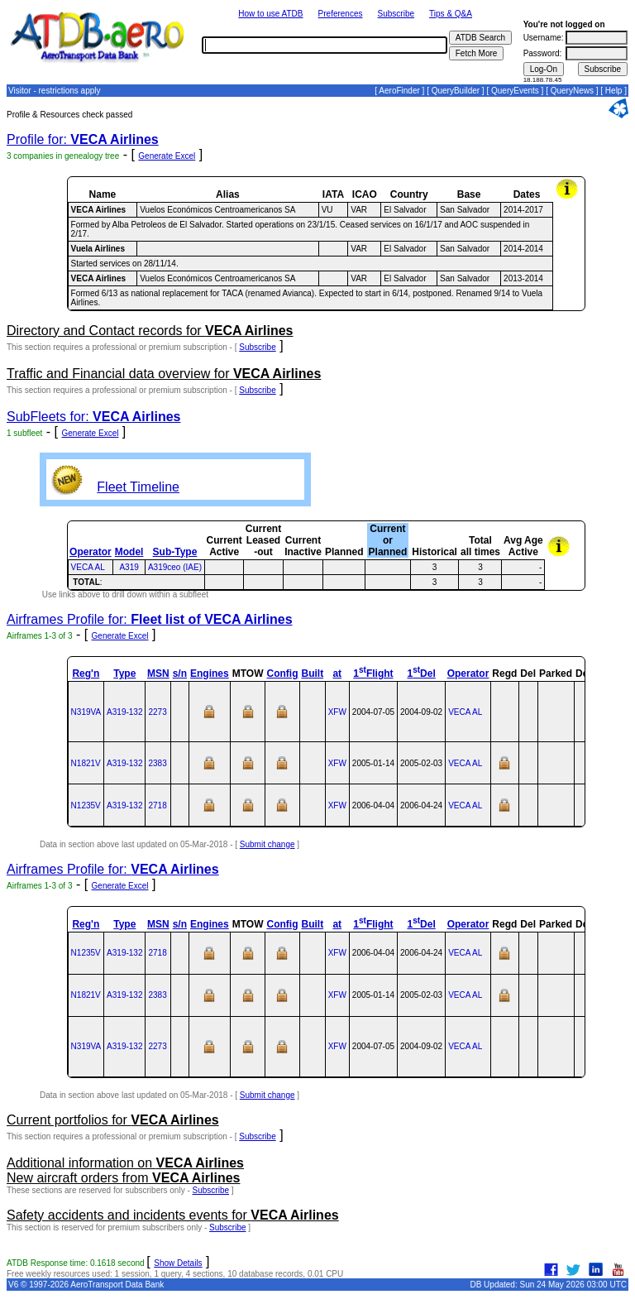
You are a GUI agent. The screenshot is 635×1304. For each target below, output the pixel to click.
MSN (158, 673)
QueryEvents (515, 90)
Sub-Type (175, 552)
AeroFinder (399, 90)
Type (124, 673)
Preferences (340, 13)
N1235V (86, 805)
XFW (337, 712)
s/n (180, 673)
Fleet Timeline (138, 487)
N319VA (86, 712)
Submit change (267, 844)
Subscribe (396, 13)
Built (312, 673)
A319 (128, 567)
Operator (90, 552)
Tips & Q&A (450, 13)
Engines (209, 673)
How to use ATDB (270, 13)
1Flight (373, 673)
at (336, 673)
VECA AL (88, 567)
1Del (421, 673)
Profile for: (83, 139)
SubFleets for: (93, 417)
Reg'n (85, 673)
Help (614, 90)
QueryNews (572, 90)
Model (129, 552)
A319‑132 (124, 712)
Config (282, 673)
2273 (157, 712)
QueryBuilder (456, 90)
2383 (157, 763)
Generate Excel (166, 156)
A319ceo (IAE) (175, 567)
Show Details (178, 1263)
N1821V (86, 763)
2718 (157, 805)
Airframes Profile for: (150, 619)
